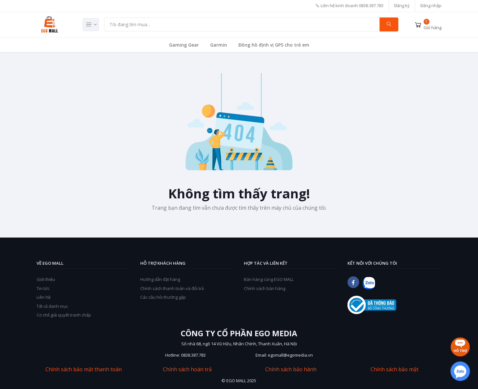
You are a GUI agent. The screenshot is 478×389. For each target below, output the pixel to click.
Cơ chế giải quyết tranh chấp (64, 315)
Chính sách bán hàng (264, 288)
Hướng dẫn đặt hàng (160, 279)
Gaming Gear (184, 45)
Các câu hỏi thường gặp (163, 297)
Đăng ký (402, 5)
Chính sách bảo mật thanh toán (83, 369)
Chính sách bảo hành (290, 369)
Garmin (218, 45)
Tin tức (43, 288)
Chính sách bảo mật (394, 369)
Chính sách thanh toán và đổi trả (172, 288)
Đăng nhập (430, 5)
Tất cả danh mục (52, 306)
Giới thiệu (46, 279)
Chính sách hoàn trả (187, 369)
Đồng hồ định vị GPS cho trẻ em (273, 45)
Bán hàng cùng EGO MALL (269, 279)
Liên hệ (44, 297)
